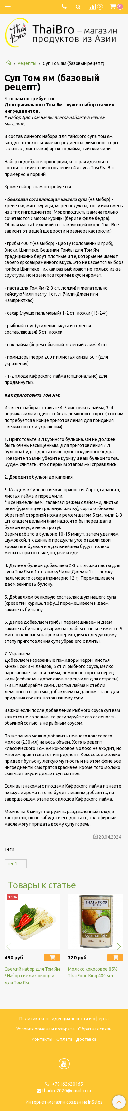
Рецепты (27, 63)
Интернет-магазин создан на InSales (64, 1102)
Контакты (42, 1039)
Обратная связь (95, 1028)
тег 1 (12, 863)
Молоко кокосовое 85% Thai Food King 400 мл (93, 972)
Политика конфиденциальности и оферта (64, 1018)
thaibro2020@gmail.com (66, 1090)
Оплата (64, 1039)
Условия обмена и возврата (45, 1028)
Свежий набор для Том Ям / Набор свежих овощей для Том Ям (32, 975)
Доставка (86, 1039)
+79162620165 (67, 1084)
